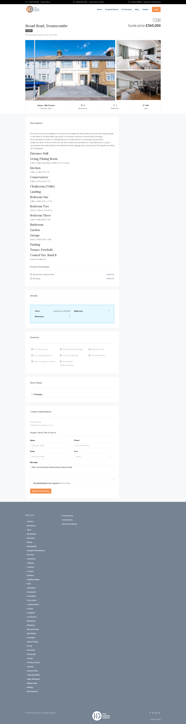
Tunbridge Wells (33, 672)
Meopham (31, 622)
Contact (145, 9)
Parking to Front (97, 349)
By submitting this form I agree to (50, 480)
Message (34, 459)
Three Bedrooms (98, 354)
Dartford (30, 572)
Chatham (30, 560)
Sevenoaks (31, 651)
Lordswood (31, 614)
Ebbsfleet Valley (33, 577)
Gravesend (31, 589)
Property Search (111, 9)
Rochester (31, 647)
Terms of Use (65, 480)
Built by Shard (155, 716)
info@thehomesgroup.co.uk (41, 422)
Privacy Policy (67, 513)
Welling (30, 684)
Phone (76, 437)
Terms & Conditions (69, 521)
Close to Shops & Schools (44, 360)
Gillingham (31, 585)
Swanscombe (32, 668)
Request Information (40, 488)
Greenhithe (31, 593)
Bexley (29, 539)
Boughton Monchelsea (36, 548)
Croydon (30, 568)
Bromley (30, 552)
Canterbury (31, 556)
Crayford (30, 564)
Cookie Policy (67, 517)
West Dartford (32, 689)
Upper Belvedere (33, 676)
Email (32, 448)
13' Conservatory (40, 349)
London (30, 606)
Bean (29, 527)
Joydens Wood (33, 601)
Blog (137, 9)
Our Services (127, 9)
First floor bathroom (71, 354)
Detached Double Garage (73, 349)
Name (32, 437)
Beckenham (31, 531)
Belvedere (31, 535)
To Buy (29, 31)
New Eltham (31, 630)
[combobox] (94, 453)
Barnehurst (31, 523)
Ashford (30, 519)
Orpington (31, 635)
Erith (29, 581)
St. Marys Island (33, 659)
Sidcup (30, 655)
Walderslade (32, 680)
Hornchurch (32, 597)
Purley (29, 643)
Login (156, 9)
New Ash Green (33, 626)
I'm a (76, 448)
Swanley (30, 664)
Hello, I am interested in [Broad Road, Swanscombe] (72, 469)
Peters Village (32, 639)
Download (110, 274)
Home (99, 9)
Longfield (31, 610)
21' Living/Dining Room (43, 354)
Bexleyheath (32, 543)
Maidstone (31, 618)
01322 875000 (35, 419)
